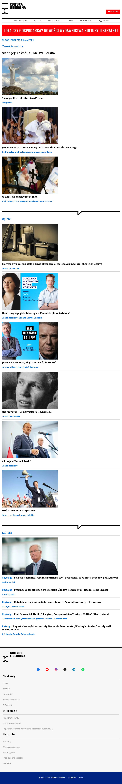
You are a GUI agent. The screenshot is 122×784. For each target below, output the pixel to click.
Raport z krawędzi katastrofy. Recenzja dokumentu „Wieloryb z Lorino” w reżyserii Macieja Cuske (59, 632)
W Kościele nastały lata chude (19, 201)
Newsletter (8, 694)
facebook (38, 670)
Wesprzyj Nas (9, 752)
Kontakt (6, 689)
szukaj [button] (106, 25)
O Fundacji (7, 705)
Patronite (7, 763)
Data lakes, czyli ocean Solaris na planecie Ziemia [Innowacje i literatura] (50, 606)
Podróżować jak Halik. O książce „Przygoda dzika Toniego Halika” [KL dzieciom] (54, 618)
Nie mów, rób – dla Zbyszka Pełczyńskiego (26, 416)
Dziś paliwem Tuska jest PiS (18, 514)
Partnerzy (7, 741)
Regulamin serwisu (11, 718)
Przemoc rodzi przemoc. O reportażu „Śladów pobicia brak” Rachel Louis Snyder (53, 594)
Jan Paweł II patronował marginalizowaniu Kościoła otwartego (38, 151)
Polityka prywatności (12, 723)
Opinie (70, 25)
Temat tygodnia (20, 25)
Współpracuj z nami (11, 747)
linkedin (74, 670)
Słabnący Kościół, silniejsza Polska (22, 102)
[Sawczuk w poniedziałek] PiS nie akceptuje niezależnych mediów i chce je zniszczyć (50, 268)
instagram (56, 670)
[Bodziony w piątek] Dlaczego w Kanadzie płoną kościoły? (35, 317)
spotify (83, 670)
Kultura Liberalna (18, 10)
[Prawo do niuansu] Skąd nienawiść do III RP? (28, 366)
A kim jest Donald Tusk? (16, 465)
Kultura (37, 25)
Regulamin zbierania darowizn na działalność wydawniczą (28, 729)
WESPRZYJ (112, 16)
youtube (47, 670)
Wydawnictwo (86, 25)
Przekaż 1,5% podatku (13, 758)
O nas (5, 683)
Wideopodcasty (54, 25)
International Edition (11, 700)
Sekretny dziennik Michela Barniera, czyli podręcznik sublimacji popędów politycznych (59, 582)
